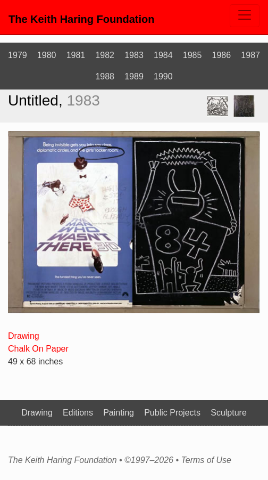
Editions (78, 412)
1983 (134, 55)
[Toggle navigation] (244, 15)
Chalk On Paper (38, 348)
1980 (46, 55)
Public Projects (172, 412)
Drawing (23, 335)
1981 (76, 55)
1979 (17, 55)
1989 (134, 76)
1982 (104, 55)
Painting (118, 412)
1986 (221, 55)
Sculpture (229, 412)
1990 (163, 76)
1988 (104, 76)
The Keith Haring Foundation (81, 19)
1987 (250, 55)
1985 (192, 55)
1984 (163, 55)
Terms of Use (206, 460)
